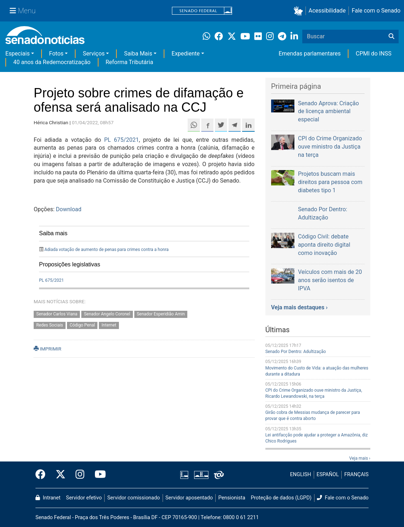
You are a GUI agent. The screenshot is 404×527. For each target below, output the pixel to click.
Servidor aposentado (189, 498)
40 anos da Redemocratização (52, 62)
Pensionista (231, 498)
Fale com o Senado (376, 10)
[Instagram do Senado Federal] (80, 474)
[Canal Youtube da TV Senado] (98, 474)
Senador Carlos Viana (56, 314)
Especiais (17, 53)
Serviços (94, 53)
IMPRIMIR (47, 349)
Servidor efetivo (84, 498)
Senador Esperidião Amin (161, 314)
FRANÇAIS (356, 475)
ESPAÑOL (328, 475)
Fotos (56, 53)
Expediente (185, 53)
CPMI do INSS (373, 53)
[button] (300, 11)
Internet (109, 325)
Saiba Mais (138, 53)
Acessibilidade (327, 10)
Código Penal (82, 325)
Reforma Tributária (129, 62)
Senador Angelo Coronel (107, 314)
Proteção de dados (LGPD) (281, 498)
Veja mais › (359, 458)
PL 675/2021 (121, 139)
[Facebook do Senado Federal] (42, 474)
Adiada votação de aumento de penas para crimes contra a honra (106, 249)
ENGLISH (300, 475)
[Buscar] (391, 36)
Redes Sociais (49, 325)
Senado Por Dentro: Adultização (295, 351)
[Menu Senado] (23, 10)
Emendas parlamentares (310, 53)
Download (68, 209)
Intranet (48, 498)
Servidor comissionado (133, 498)
